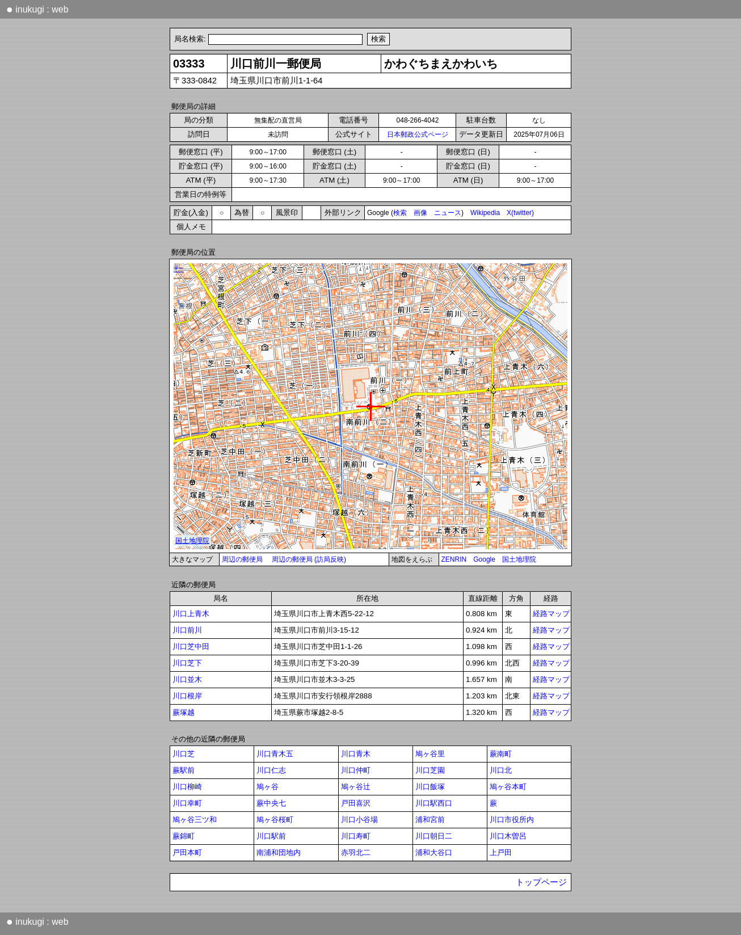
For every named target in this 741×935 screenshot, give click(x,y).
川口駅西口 (433, 803)
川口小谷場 (359, 819)
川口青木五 (274, 753)
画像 (420, 213)
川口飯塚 (430, 786)
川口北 (501, 770)
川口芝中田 (190, 646)
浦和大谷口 (433, 852)
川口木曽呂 (508, 836)
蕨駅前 (183, 770)
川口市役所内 (512, 819)
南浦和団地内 (278, 852)
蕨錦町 (183, 836)
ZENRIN (454, 559)
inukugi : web (37, 9)
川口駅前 (271, 836)
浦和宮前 (430, 819)
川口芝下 (187, 663)
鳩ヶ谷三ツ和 (194, 819)
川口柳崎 (187, 786)
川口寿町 (355, 836)
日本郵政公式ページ (417, 134)
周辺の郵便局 (242, 559)
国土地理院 (519, 559)
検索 (400, 213)
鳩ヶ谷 (267, 786)
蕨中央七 (271, 803)
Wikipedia (485, 213)
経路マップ (551, 613)
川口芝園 (430, 770)
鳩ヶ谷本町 (508, 786)
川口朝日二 (433, 836)
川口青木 (355, 753)
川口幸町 (187, 803)
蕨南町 (501, 753)
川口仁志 (271, 770)
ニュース (447, 213)
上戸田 (501, 852)
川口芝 (183, 753)
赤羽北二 (355, 852)
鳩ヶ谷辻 (355, 786)
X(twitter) (520, 213)
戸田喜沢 (355, 803)
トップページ (541, 882)
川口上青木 (190, 613)
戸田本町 (187, 852)
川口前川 (187, 630)
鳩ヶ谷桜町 (274, 819)
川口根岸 (187, 696)
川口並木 (187, 679)
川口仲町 (355, 770)
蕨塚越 (183, 712)
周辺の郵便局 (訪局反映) (309, 559)
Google (484, 559)
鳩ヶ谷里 (430, 753)
